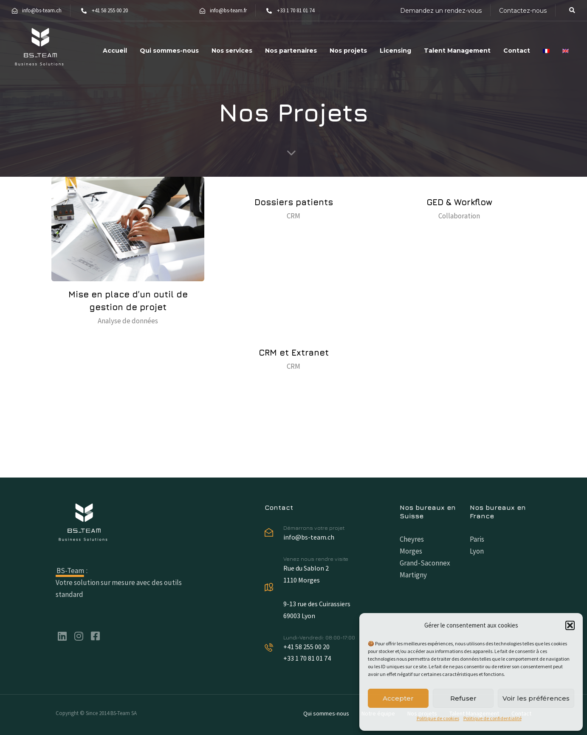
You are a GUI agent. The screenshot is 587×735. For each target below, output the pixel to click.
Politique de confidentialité (492, 718)
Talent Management (457, 50)
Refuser (463, 698)
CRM (293, 215)
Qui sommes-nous (169, 50)
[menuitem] (546, 47)
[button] (570, 625)
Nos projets (348, 50)
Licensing (395, 50)
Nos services (232, 50)
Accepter (398, 698)
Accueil (115, 50)
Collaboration (459, 215)
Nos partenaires (291, 50)
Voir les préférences (536, 698)
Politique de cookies (438, 718)
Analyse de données (128, 320)
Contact (516, 50)
